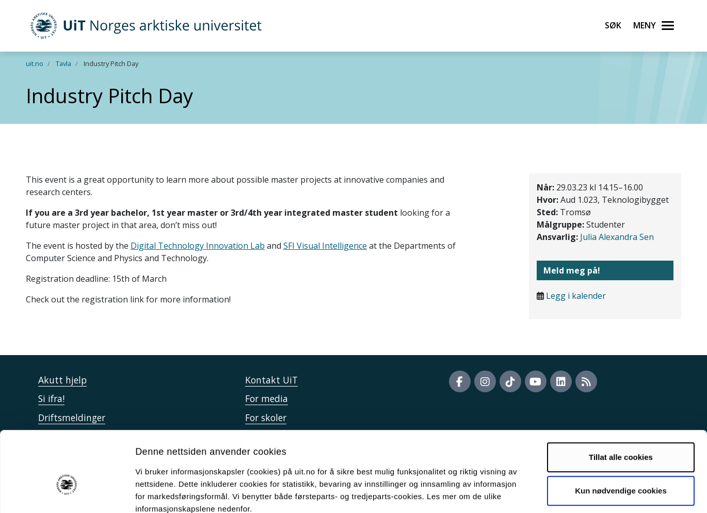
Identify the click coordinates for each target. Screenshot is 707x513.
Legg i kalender (576, 295)
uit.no (34, 63)
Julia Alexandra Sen (617, 237)
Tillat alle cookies (621, 399)
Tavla (63, 63)
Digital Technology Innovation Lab (198, 245)
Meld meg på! (571, 270)
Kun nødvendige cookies (621, 433)
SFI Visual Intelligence (325, 245)
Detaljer (549, 492)
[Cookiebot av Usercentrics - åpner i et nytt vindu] (67, 493)
